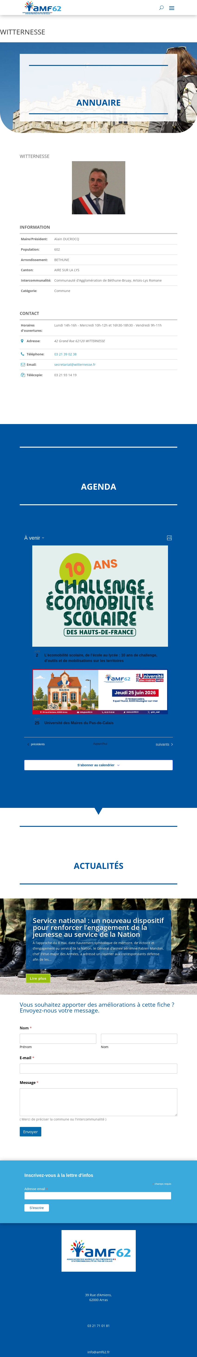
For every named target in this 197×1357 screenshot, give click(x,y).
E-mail (27, 1058)
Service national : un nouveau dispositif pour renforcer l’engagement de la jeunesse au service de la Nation (98, 927)
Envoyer (30, 1131)
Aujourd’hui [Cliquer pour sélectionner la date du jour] (100, 743)
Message (29, 1082)
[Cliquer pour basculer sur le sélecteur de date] (34, 538)
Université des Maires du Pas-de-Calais (78, 723)
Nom (104, 1047)
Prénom (26, 1047)
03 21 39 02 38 (65, 354)
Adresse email (36, 1189)
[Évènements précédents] (36, 744)
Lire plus (38, 978)
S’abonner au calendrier (96, 765)
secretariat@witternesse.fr (75, 364)
